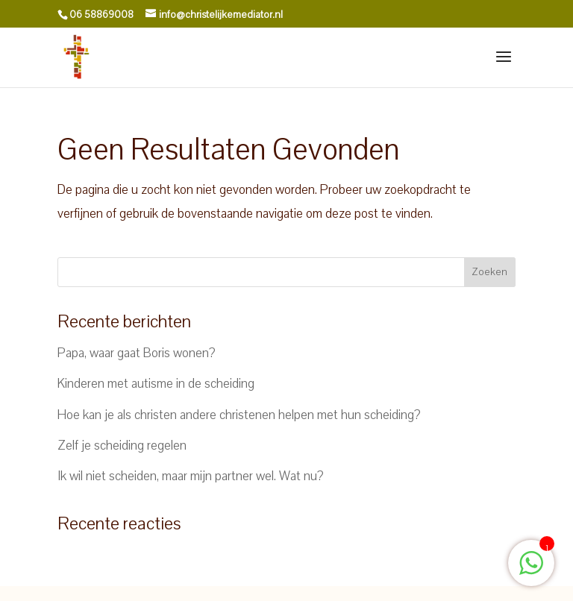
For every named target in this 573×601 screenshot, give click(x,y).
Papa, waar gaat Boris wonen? (136, 353)
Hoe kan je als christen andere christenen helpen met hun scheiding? (239, 415)
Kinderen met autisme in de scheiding (155, 383)
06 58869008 (101, 15)
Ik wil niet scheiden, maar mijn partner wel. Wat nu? (190, 476)
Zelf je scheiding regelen (122, 445)
